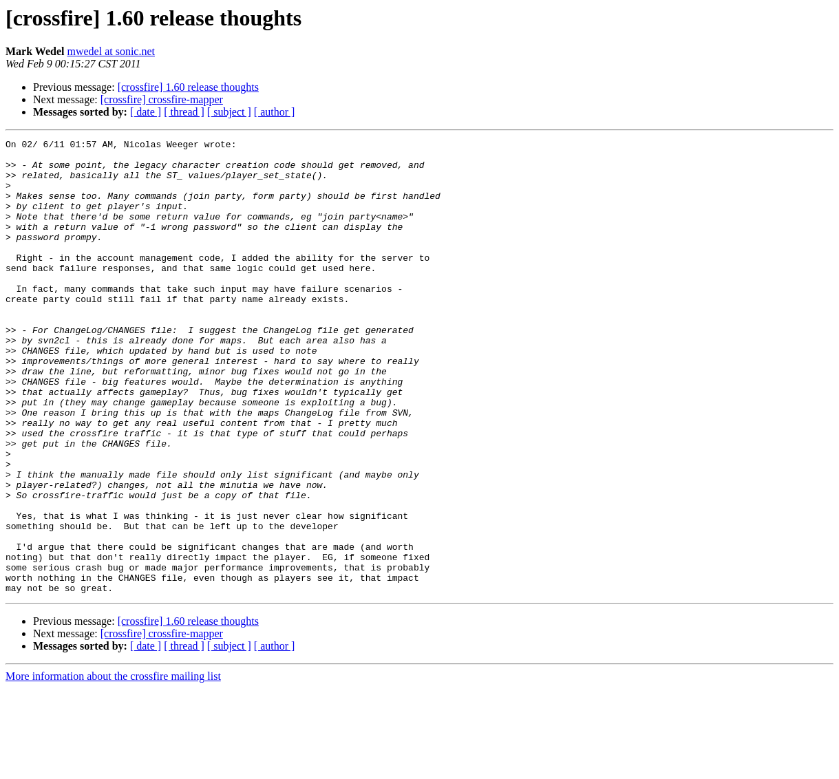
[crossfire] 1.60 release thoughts (188, 87)
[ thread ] (184, 112)
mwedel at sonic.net (111, 51)
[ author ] (274, 112)
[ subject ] (229, 112)
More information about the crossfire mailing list (113, 767)
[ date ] (145, 112)
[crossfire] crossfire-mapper (161, 99)
